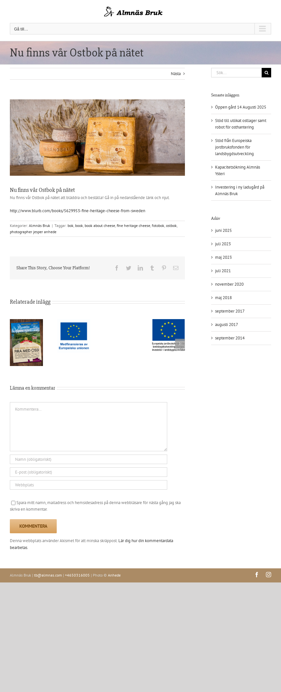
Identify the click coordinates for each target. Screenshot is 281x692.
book (79, 225)
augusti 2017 (226, 324)
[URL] (88, 485)
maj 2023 (223, 257)
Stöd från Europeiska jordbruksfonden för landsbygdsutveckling (234, 147)
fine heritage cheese (133, 225)
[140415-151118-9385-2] (97, 137)
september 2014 (230, 338)
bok (70, 225)
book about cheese (100, 225)
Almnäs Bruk (39, 225)
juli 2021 (223, 271)
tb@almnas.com (48, 575)
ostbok (171, 225)
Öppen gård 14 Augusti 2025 (240, 107)
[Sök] (266, 72)
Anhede (114, 575)
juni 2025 (223, 230)
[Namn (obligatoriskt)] (88, 459)
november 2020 (229, 284)
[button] (15, 344)
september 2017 (230, 311)
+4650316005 (77, 575)
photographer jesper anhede (33, 231)
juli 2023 (223, 244)
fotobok (158, 225)
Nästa (176, 73)
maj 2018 (223, 297)
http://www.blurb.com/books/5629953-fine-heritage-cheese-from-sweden (77, 211)
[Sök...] (236, 72)
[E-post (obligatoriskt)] (88, 472)
